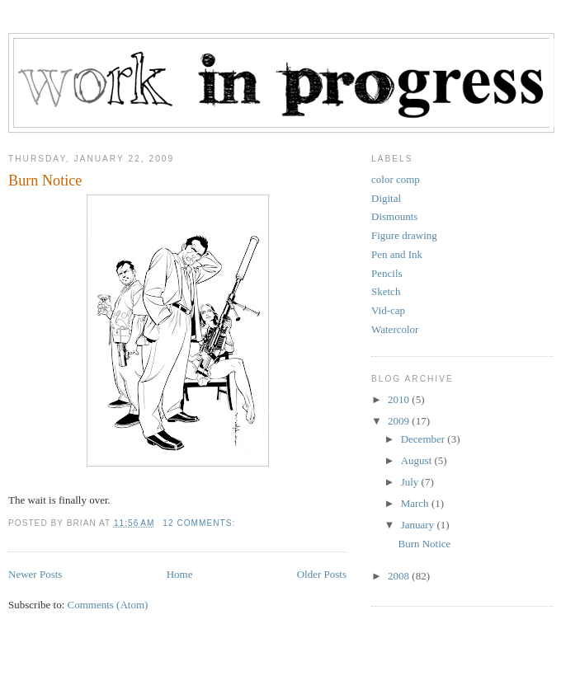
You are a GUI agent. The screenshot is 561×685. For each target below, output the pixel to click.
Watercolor (394, 329)
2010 (400, 399)
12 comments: (200, 523)
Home (180, 574)
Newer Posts (35, 574)
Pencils (387, 273)
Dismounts (394, 216)
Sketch (385, 291)
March (416, 503)
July (411, 482)
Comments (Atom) (108, 604)
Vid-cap (388, 310)
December (424, 439)
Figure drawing (404, 235)
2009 (400, 421)
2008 (400, 576)
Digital (386, 198)
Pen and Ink (396, 254)
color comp (395, 179)
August (418, 460)
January (419, 524)
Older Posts (321, 574)
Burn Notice (45, 180)
